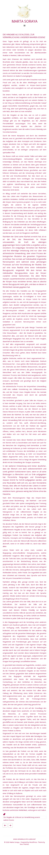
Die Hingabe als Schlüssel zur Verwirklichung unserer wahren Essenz (21, 817)
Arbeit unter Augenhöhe (10, 825)
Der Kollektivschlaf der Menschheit (5, 825)
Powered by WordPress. (29, 842)
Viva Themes (24, 844)
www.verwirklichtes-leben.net (24, 839)
